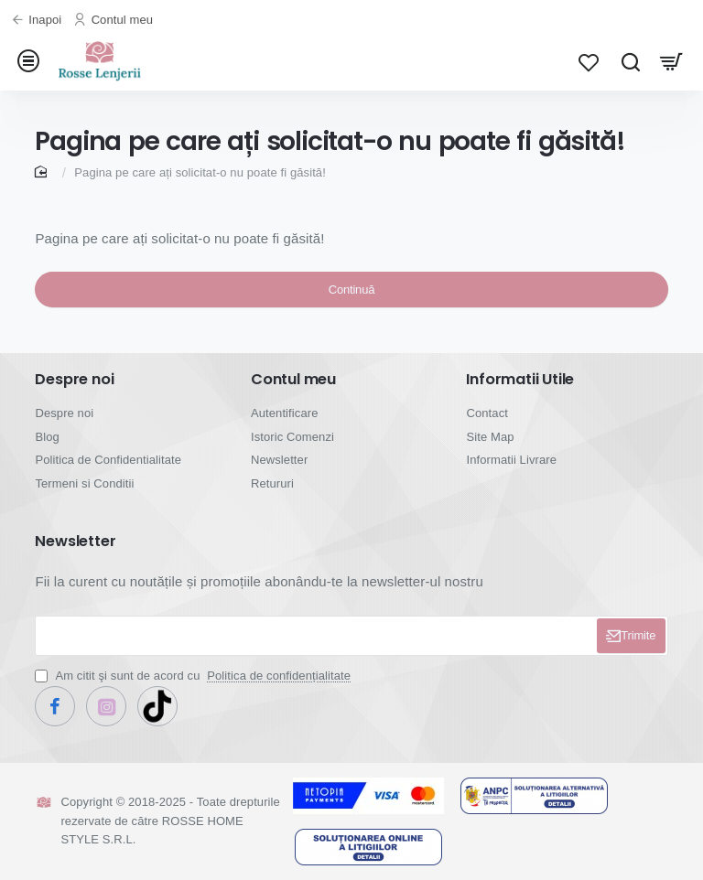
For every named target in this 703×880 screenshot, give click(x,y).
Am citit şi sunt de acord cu (194, 685)
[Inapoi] (38, 20)
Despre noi (74, 389)
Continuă (351, 307)
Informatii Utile (520, 389)
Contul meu (293, 389)
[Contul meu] (115, 20)
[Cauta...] (630, 66)
